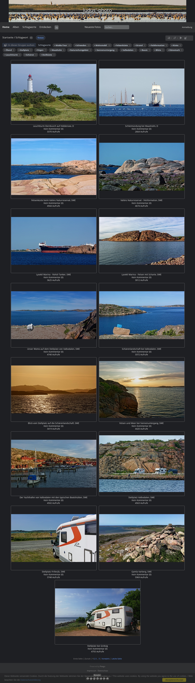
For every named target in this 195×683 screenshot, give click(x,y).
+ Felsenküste (122, 45)
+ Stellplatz (24, 50)
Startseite (7, 37)
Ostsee (41, 37)
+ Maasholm (57, 50)
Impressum (91, 670)
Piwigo (102, 666)
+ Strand (140, 45)
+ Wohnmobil (102, 45)
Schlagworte (29, 27)
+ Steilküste (47, 54)
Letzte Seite (117, 658)
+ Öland (9, 50)
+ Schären (30, 54)
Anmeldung (187, 27)
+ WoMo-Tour (62, 45)
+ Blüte (158, 50)
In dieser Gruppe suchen (21, 45)
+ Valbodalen (128, 50)
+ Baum (145, 50)
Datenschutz (103, 670)
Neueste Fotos (93, 27)
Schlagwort (22, 37)
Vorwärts (106, 658)
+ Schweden (82, 45)
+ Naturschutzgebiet (80, 50)
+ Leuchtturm (12, 54)
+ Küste (176, 45)
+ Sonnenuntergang (106, 50)
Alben (16, 27)
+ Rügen (41, 50)
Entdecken (45, 27)
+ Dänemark (175, 50)
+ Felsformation (158, 45)
